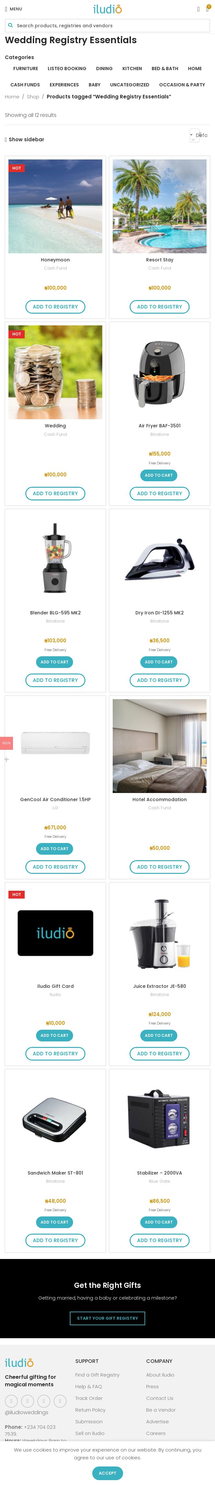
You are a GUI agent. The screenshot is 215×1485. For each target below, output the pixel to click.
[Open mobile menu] (13, 9)
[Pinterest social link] (43, 1401)
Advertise (157, 1421)
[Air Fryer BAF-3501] (160, 372)
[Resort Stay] (160, 206)
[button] (158, 475)
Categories (19, 57)
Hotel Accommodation (159, 799)
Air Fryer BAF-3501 (160, 425)
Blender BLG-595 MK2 (55, 612)
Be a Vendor (161, 1409)
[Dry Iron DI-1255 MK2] (160, 559)
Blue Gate (159, 1181)
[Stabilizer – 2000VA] (160, 1119)
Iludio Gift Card (55, 986)
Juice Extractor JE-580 (159, 986)
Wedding (55, 425)
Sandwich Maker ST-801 (55, 1172)
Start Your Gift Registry (107, 1318)
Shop (33, 96)
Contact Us (159, 1398)
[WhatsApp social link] (60, 1401)
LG (55, 808)
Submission (89, 1421)
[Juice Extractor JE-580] (160, 933)
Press (152, 1386)
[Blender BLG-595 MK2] (55, 559)
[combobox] (194, 135)
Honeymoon (55, 259)
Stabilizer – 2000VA (159, 1172)
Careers (156, 1433)
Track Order (89, 1398)
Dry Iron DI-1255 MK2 (159, 612)
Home (12, 96)
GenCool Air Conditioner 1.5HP (55, 799)
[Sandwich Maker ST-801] (55, 1119)
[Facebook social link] (11, 1401)
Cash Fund (55, 268)
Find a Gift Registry (97, 1374)
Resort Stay (159, 259)
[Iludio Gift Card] (55, 933)
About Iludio (160, 1374)
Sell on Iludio (90, 1433)
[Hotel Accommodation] (160, 746)
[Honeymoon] (55, 206)
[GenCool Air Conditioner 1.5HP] (55, 746)
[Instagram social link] (27, 1401)
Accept (108, 1473)
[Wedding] (55, 372)
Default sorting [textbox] (201, 135)
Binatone (159, 434)
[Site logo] (107, 8)
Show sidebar (26, 140)
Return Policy (90, 1409)
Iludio (55, 994)
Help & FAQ (88, 1386)
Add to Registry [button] (55, 306)
